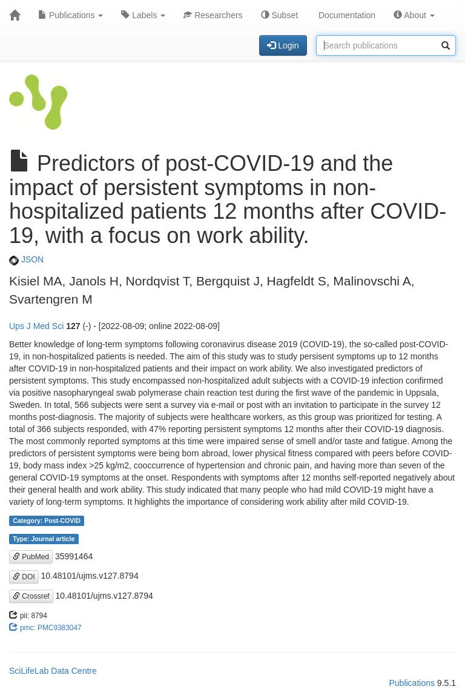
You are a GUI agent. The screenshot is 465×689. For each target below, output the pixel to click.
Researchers (212, 15)
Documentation (345, 15)
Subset (279, 15)
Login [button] (282, 45)
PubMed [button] (31, 557)
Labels (143, 15)
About (414, 15)
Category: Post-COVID (46, 520)
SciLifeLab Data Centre (53, 671)
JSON (26, 259)
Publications (70, 15)
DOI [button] (24, 577)
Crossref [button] (31, 596)
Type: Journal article (43, 538)
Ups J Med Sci (36, 326)
